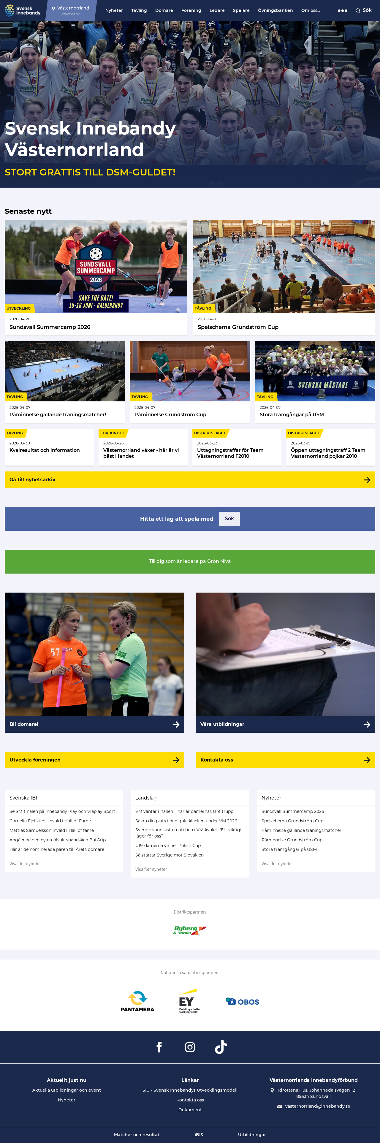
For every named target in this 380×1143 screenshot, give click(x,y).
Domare (164, 11)
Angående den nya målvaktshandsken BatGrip (58, 840)
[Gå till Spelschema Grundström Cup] (284, 277)
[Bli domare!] (94, 663)
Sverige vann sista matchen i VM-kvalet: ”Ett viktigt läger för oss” (188, 833)
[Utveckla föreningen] (94, 760)
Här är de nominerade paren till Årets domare (57, 849)
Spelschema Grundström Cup (292, 821)
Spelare (241, 11)
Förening (191, 11)
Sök (229, 519)
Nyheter (114, 11)
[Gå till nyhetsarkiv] (190, 479)
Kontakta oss (190, 1100)
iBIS (199, 1135)
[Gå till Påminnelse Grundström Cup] (190, 382)
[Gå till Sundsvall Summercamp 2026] (96, 277)
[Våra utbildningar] (285, 663)
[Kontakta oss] (285, 760)
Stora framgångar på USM (289, 849)
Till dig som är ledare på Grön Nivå (190, 561)
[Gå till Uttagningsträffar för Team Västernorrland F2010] (236, 447)
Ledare (217, 11)
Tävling (139, 11)
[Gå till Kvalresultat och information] (49, 447)
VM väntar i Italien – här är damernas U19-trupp (184, 811)
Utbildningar (252, 1135)
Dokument (190, 1110)
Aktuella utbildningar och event (66, 1090)
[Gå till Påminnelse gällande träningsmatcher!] (65, 382)
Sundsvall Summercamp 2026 (293, 811)
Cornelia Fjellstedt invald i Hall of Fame (50, 821)
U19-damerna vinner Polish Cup (168, 845)
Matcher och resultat (136, 1135)
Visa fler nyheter (25, 863)
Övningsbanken (275, 11)
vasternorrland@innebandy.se (317, 1106)
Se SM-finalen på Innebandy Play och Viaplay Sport (62, 811)
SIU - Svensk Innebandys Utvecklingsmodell (190, 1090)
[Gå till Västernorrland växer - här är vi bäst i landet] (143, 447)
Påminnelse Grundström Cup (292, 840)
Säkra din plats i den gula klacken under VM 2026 (186, 821)
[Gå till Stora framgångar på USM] (315, 382)
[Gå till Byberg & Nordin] (190, 930)
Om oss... (310, 11)
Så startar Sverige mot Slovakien (169, 855)
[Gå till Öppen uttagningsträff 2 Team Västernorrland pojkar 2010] (330, 447)
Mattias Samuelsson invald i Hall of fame (52, 830)
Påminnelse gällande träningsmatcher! (302, 830)
